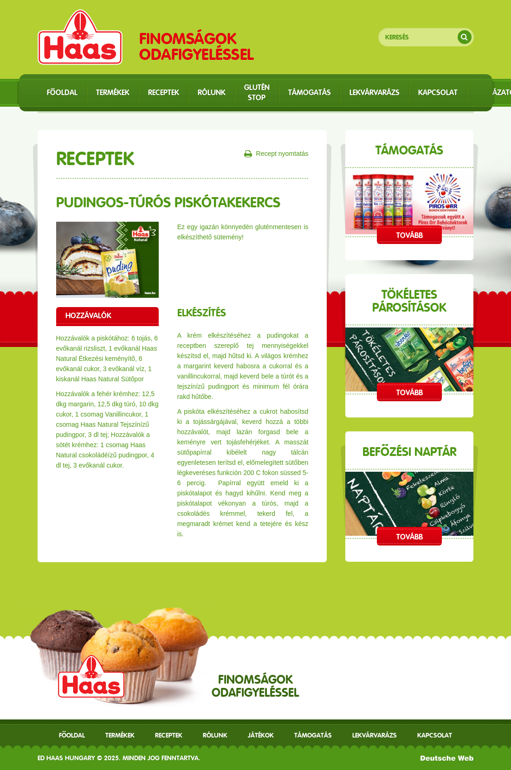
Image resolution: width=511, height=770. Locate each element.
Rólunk (215, 735)
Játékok (261, 735)
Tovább (409, 235)
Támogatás (313, 735)
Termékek (120, 735)
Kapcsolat (434, 735)
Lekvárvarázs (374, 735)
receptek (168, 735)
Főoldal (72, 735)
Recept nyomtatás (276, 154)
